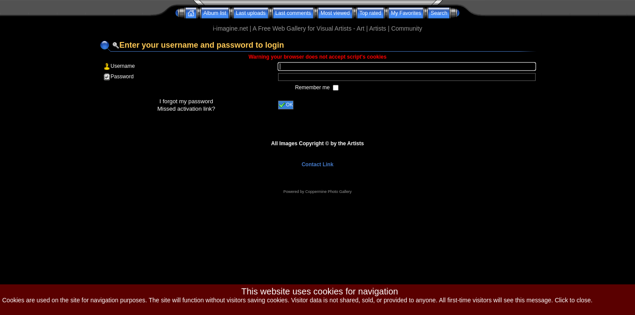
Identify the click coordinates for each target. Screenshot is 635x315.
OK (286, 105)
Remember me (313, 87)
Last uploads (251, 13)
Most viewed (335, 13)
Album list (215, 13)
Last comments (293, 13)
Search (438, 13)
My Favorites (406, 13)
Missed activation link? (186, 108)
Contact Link (318, 164)
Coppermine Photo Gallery (328, 191)
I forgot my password (186, 101)
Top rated (370, 13)
